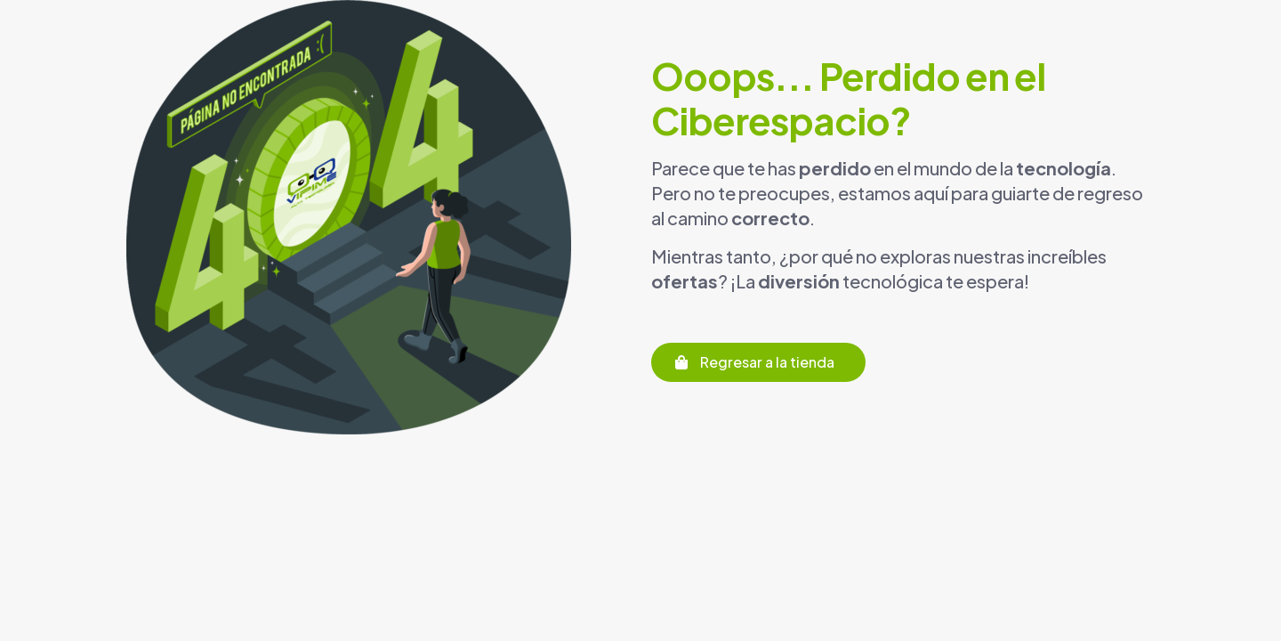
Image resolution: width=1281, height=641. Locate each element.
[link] (348, 217)
